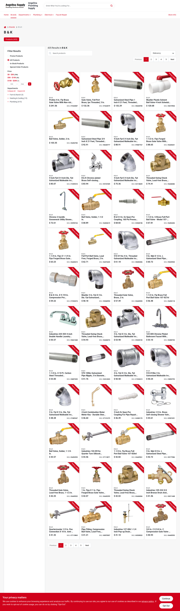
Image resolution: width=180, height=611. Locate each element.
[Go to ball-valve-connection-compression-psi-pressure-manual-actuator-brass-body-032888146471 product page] (96, 208)
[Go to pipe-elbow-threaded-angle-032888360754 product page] (128, 169)
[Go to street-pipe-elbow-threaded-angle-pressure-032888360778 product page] (96, 286)
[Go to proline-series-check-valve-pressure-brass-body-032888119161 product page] (96, 325)
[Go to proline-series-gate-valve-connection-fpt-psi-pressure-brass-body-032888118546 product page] (160, 130)
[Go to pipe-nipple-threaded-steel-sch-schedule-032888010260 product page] (96, 364)
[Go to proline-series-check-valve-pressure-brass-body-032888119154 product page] (128, 481)
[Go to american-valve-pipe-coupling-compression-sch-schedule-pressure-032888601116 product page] (63, 286)
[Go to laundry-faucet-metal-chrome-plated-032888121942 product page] (63, 325)
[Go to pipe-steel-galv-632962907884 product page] (96, 130)
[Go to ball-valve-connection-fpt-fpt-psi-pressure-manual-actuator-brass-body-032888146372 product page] (96, 247)
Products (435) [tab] (11, 39)
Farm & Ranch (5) (16, 95)
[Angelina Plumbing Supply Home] (15, 6)
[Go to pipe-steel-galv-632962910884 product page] (128, 91)
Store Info (172, 15)
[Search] (112, 6)
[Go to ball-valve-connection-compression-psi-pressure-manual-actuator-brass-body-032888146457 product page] (63, 442)
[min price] (12, 84)
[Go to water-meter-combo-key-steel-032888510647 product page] (96, 403)
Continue (166, 598)
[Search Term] (79, 5)
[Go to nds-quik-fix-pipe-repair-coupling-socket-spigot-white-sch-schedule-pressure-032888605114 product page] (128, 208)
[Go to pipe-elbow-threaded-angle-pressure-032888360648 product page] (128, 247)
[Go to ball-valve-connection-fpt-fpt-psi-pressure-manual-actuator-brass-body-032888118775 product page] (160, 286)
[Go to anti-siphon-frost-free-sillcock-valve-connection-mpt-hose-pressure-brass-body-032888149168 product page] (96, 442)
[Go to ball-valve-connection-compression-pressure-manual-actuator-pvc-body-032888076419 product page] (160, 91)
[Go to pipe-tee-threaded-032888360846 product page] (63, 169)
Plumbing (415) (16, 102)
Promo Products (16, 56)
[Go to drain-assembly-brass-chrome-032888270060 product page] (128, 521)
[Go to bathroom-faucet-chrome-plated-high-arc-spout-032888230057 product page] (160, 325)
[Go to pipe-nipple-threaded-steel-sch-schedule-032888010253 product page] (160, 442)
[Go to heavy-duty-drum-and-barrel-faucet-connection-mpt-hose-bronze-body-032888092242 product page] (160, 481)
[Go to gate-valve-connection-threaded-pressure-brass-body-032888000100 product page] (96, 91)
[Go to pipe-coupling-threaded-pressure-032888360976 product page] (128, 364)
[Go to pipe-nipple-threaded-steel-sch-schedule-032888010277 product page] (160, 247)
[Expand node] (8, 94)
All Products (15, 60)
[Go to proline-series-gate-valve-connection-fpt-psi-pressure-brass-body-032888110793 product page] (63, 481)
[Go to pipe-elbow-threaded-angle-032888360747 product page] (63, 403)
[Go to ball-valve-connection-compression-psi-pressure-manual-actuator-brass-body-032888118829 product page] (160, 208)
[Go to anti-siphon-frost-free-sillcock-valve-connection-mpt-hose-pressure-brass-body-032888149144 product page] (63, 521)
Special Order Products (19, 67)
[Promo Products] (8, 56)
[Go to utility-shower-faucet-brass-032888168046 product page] (63, 208)
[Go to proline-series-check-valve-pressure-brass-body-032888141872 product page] (160, 169)
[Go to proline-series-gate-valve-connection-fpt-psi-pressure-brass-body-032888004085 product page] (128, 286)
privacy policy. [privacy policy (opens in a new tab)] (148, 601)
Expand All (21, 91)
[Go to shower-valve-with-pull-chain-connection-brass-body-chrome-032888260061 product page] (160, 403)
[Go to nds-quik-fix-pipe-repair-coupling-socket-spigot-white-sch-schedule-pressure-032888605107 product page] (128, 403)
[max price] (22, 84)
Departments (24, 15)
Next (172, 59)
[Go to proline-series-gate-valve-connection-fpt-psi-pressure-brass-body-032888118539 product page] (63, 247)
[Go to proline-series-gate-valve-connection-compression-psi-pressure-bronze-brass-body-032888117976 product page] (160, 521)
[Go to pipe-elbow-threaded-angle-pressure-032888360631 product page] (160, 364)
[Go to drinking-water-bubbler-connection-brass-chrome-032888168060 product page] (96, 169)
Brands (13, 15)
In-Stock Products (17, 63)
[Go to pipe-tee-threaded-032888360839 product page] (128, 325)
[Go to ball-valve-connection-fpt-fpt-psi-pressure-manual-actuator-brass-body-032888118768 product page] (128, 442)
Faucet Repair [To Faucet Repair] (61, 15)
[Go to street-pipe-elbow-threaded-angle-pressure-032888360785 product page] (128, 130)
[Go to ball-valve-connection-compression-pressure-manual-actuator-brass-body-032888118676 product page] (96, 521)
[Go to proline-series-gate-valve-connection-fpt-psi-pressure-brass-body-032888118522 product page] (96, 481)
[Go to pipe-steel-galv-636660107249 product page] (63, 364)
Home (6, 15)
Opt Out (166, 606)
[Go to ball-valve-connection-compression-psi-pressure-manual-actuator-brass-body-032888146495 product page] (63, 130)
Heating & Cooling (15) (18, 98)
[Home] (5, 27)
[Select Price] (29, 84)
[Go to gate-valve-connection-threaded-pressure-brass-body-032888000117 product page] (63, 91)
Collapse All (12, 91)
